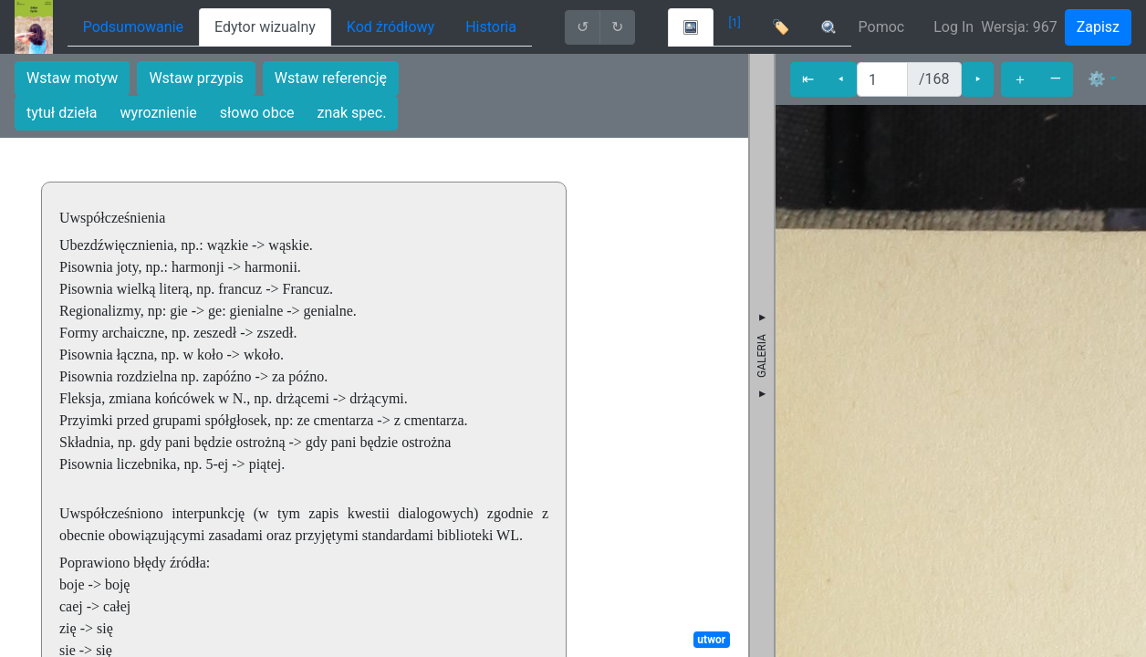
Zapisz (1098, 27)
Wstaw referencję (331, 78)
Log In (953, 27)
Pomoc (882, 27)
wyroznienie (158, 112)
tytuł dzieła (62, 112)
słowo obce (257, 112)
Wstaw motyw (72, 78)
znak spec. (352, 112)
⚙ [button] (1097, 79)
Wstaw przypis (196, 78)
